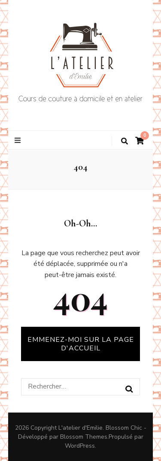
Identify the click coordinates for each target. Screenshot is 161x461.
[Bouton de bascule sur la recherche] (124, 141)
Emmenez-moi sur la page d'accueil (80, 344)
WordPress (80, 446)
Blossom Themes (83, 437)
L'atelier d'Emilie (80, 428)
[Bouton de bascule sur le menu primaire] (19, 140)
